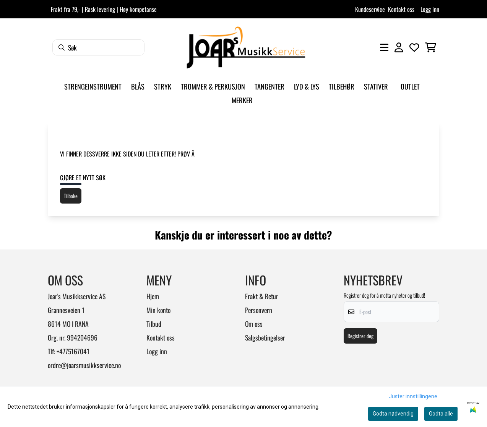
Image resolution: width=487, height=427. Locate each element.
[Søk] (98, 47)
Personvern (258, 310)
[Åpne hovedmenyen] (384, 47)
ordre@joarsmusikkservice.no (84, 365)
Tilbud (153, 324)
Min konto (158, 310)
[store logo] (245, 47)
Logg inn (429, 9)
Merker (242, 100)
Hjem (152, 296)
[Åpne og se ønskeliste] (414, 47)
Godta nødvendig (393, 414)
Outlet (410, 86)
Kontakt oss (401, 9)
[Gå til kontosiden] (398, 47)
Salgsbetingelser (265, 337)
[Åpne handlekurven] (430, 47)
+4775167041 (73, 351)
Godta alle (441, 414)
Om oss (254, 324)
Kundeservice (370, 9)
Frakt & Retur (261, 296)
